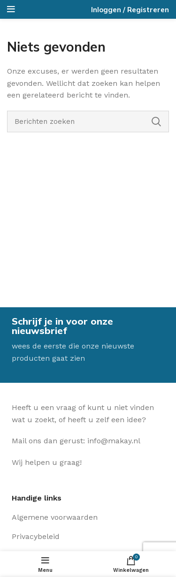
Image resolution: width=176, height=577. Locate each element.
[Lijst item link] (88, 517)
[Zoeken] (88, 121)
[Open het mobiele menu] (11, 9)
